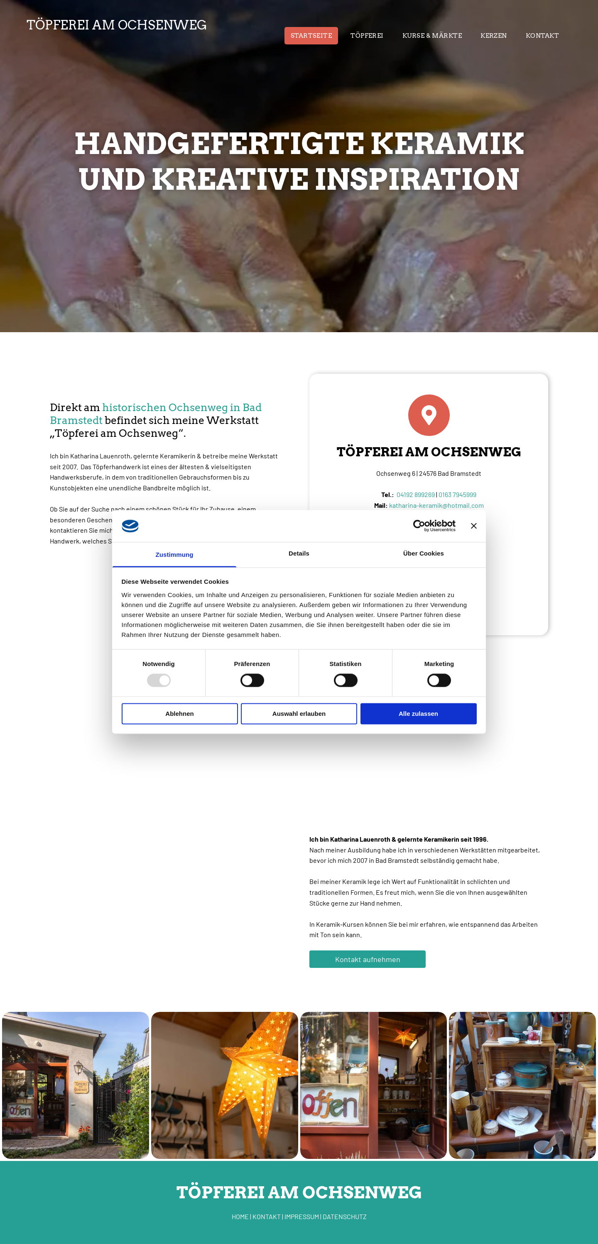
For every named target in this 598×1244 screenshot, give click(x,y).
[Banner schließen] (474, 526)
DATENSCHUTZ (345, 1216)
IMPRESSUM (301, 1216)
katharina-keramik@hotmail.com (436, 505)
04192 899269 (416, 494)
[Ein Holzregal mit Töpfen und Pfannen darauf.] (522, 1085)
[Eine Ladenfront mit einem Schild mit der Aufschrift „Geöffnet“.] (373, 1085)
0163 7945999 (457, 494)
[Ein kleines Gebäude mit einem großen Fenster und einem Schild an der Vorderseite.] (75, 1085)
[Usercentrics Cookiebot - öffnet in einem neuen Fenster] (419, 526)
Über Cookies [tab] (423, 553)
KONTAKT (266, 1216)
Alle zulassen (418, 713)
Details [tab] (299, 553)
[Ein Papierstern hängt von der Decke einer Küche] (224, 1085)
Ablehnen (179, 713)
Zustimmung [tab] (175, 554)
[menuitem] (314, 35)
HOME (240, 1216)
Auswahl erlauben (299, 713)
